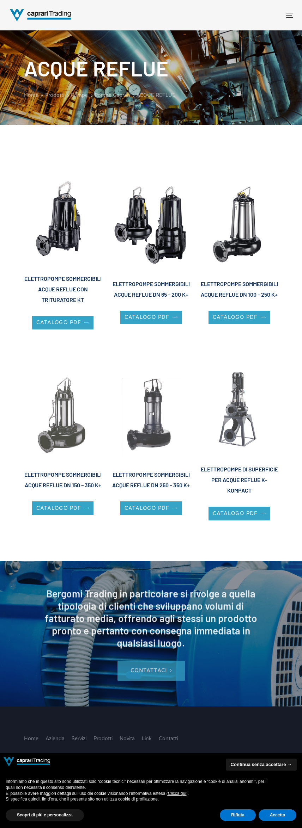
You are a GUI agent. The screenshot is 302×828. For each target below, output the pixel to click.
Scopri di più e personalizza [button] (45, 814)
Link (147, 739)
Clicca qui (177, 793)
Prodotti (103, 739)
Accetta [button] (277, 814)
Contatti (168, 739)
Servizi (79, 739)
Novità (127, 739)
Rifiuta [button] (237, 814)
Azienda (55, 739)
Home (31, 739)
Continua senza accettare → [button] (261, 764)
